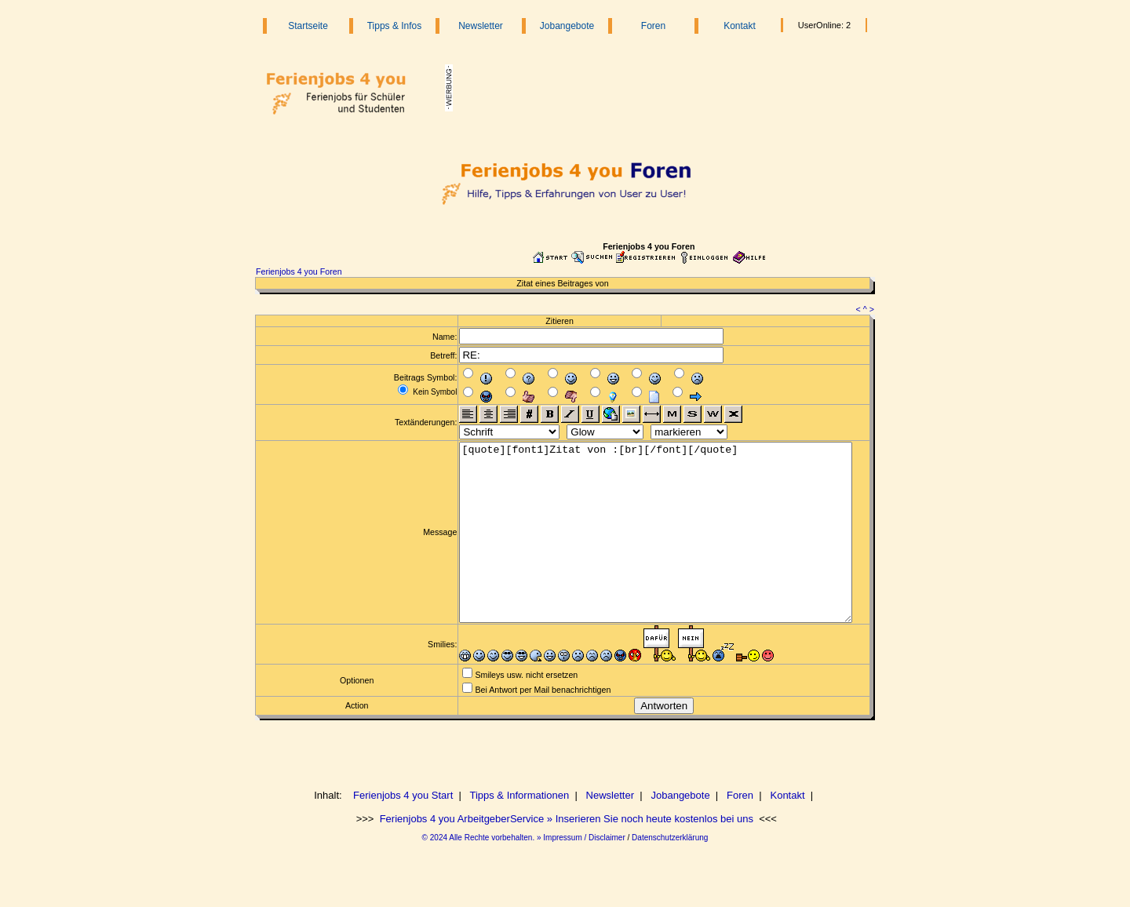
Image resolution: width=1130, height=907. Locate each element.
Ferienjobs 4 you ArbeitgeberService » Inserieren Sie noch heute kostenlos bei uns (565, 854)
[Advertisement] (653, 87)
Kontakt (740, 25)
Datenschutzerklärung (670, 873)
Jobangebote (567, 25)
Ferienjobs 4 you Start (402, 830)
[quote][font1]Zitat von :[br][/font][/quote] (648, 550)
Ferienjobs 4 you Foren (299, 271)
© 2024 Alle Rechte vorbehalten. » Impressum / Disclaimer (523, 873)
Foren (653, 25)
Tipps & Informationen (519, 830)
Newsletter (480, 25)
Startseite (308, 25)
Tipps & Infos (394, 25)
